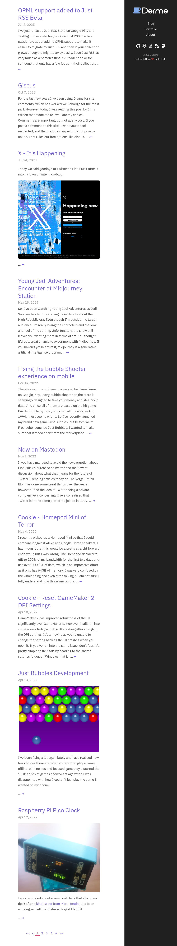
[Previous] (33, 933)
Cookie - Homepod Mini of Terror (52, 520)
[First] (28, 933)
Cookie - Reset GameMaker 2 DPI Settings (56, 601)
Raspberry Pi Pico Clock (49, 810)
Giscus (27, 85)
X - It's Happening (41, 153)
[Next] (56, 933)
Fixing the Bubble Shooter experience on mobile (52, 372)
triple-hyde (160, 59)
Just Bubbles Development (53, 673)
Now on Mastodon (42, 449)
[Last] (61, 933)
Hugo (148, 59)
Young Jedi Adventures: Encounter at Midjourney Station (50, 288)
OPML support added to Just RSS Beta (55, 13)
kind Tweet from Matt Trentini (58, 904)
